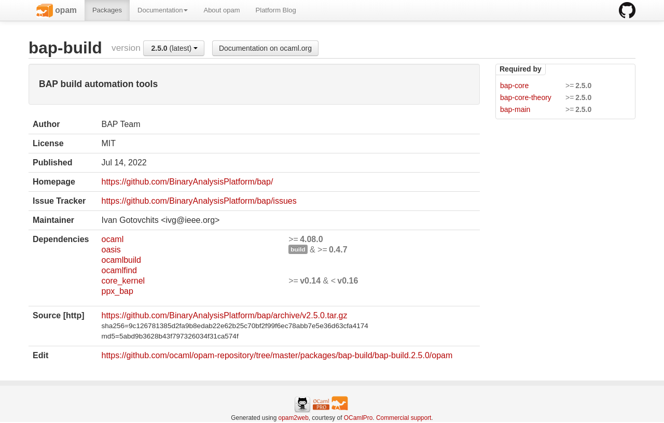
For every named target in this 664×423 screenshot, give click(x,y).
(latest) (174, 48)
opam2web (294, 417)
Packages (107, 10)
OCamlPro (358, 417)
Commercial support (403, 417)
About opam (221, 10)
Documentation (162, 10)
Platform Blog (276, 10)
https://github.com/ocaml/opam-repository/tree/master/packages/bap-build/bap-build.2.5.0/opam (277, 355)
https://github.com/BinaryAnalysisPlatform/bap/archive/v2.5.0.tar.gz (225, 315)
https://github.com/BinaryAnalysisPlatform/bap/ (187, 181)
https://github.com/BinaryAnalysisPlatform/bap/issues (199, 200)
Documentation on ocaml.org (265, 48)
